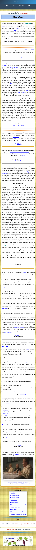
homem (27, 349)
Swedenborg (23, 394)
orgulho (17, 28)
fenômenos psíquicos (19, 327)
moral (15, 83)
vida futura (7, 88)
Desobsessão (14, 500)
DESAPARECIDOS (11, 529)
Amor (16, 523)
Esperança (13, 524)
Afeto (21, 523)
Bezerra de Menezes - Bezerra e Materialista (18, 470)
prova (15, 30)
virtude (27, 90)
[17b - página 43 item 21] (18, 57)
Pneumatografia (9, 437)
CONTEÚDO (21, 5)
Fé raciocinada (22, 524)
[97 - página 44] (18, 335)
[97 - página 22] (18, 143)
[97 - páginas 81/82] (18, 445)
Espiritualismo (16, 137)
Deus (23, 155)
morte (7, 403)
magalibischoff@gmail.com (26, 483)
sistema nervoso (6, 413)
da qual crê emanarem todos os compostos (19, 152)
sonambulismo (5, 308)
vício (18, 92)
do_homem (4, 173)
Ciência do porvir (15, 495)
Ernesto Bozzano (15, 502)
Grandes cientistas (8, 332)
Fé (23, 12)
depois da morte (14, 67)
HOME (7, 5)
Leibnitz (13, 391)
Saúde (32, 523)
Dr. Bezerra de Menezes (18, 454)
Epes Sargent (19, 144)
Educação (26, 523)
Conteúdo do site (24, 13)
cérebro (28, 411)
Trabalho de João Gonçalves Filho (18, 514)
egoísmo (28, 88)
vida (3, 346)
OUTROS (29, 5)
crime (23, 92)
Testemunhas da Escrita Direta (18, 511)
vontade (8, 93)
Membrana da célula (15, 507)
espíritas (24, 272)
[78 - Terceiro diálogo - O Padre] (18, 125)
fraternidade (9, 83)
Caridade (13, 493)
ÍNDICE (13, 5)
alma (7, 346)
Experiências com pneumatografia (18, 504)
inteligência (5, 410)
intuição (3, 26)
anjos (26, 49)
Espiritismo (4, 108)
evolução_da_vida (30, 172)
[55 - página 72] (18, 160)
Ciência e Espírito (15, 497)
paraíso (32, 49)
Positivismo (14, 509)
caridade (3, 83)
